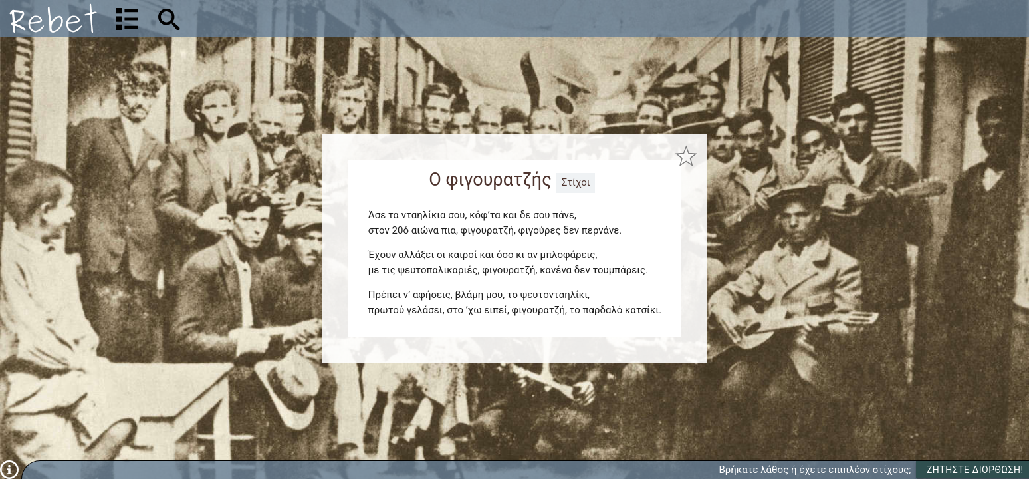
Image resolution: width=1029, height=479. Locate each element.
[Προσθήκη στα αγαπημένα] (686, 156)
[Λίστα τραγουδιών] (127, 18)
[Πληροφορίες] (9, 469)
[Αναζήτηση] (256, 18)
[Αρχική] (53, 18)
